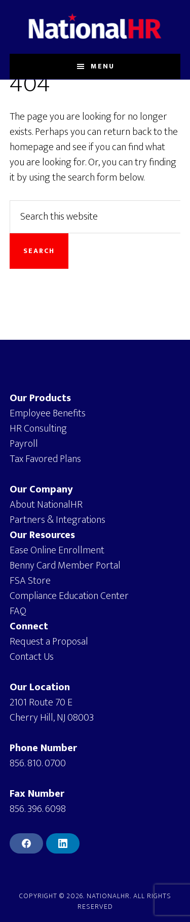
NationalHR (95, 27)
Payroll (24, 443)
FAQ (18, 611)
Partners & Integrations (57, 519)
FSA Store (30, 580)
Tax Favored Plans (45, 459)
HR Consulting (38, 428)
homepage (32, 147)
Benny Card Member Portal (65, 565)
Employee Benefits (48, 413)
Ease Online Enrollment (57, 550)
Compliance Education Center (69, 596)
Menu (103, 66)
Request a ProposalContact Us (49, 649)
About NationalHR (46, 504)
